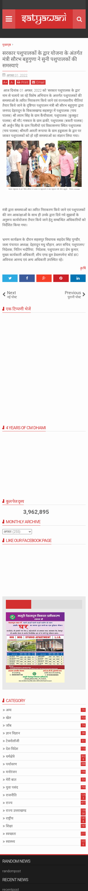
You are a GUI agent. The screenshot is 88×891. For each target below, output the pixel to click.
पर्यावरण (11, 764)
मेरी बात (11, 780)
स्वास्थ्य (10, 841)
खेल (8, 718)
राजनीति (11, 795)
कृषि (83, 268)
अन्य (8, 710)
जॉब (8, 725)
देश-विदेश (12, 749)
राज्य (9, 803)
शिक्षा (9, 826)
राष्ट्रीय (9, 818)
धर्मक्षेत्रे (10, 756)
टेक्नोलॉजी (12, 741)
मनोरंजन (11, 772)
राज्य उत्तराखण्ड (16, 810)
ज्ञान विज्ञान (13, 733)
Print (22, 82)
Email (38, 82)
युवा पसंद (12, 787)
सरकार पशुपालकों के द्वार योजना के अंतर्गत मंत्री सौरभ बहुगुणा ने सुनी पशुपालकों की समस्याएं (42, 59)
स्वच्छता (11, 834)
